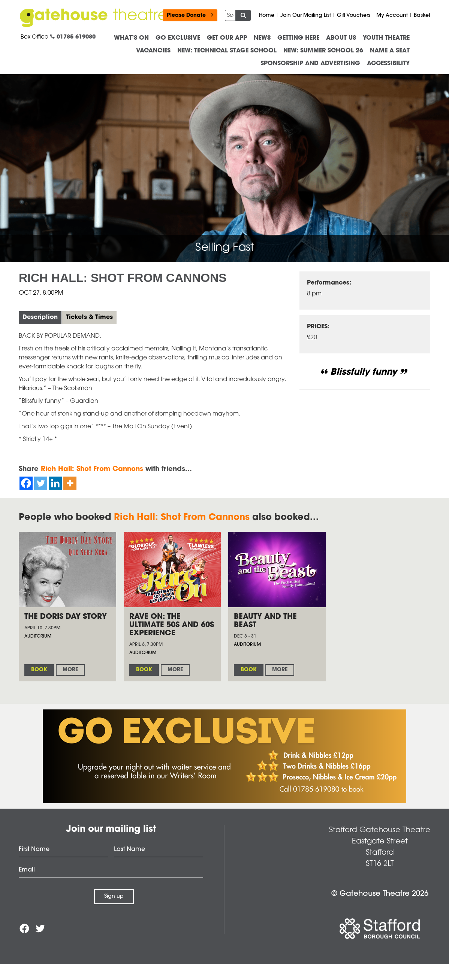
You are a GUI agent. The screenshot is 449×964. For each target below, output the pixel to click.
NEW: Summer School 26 (323, 51)
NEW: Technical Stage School (227, 51)
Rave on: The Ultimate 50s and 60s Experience (171, 625)
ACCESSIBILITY (388, 64)
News (262, 38)
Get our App (227, 38)
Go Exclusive (178, 38)
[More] (69, 483)
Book (39, 670)
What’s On (131, 38)
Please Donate (190, 14)
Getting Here (298, 38)
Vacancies (153, 51)
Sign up (114, 896)
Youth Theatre (386, 38)
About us (341, 38)
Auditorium (37, 636)
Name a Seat (390, 51)
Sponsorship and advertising (310, 64)
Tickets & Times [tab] (89, 317)
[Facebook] (26, 483)
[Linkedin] (55, 483)
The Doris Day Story (65, 617)
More (70, 670)
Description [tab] (40, 317)
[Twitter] (40, 483)
